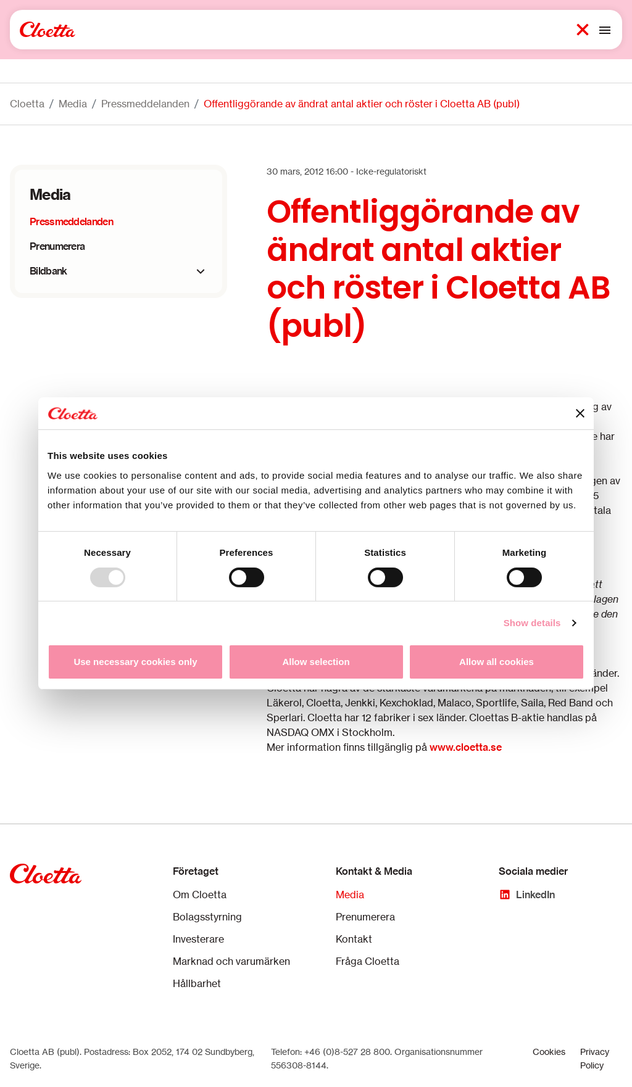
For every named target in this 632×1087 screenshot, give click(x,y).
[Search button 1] (582, 29)
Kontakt (354, 939)
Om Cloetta (200, 894)
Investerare (198, 939)
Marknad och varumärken (231, 961)
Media (73, 103)
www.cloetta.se (466, 747)
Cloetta (27, 103)
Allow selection (315, 661)
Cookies (549, 1051)
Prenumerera (57, 246)
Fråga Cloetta (367, 961)
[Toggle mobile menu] (604, 29)
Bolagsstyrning (207, 917)
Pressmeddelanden (145, 103)
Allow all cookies (496, 661)
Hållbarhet (197, 983)
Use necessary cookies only (135, 661)
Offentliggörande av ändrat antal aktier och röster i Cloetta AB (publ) (362, 103)
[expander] (200, 271)
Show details (532, 623)
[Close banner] (580, 413)
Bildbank (48, 271)
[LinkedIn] (527, 894)
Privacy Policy (594, 1058)
